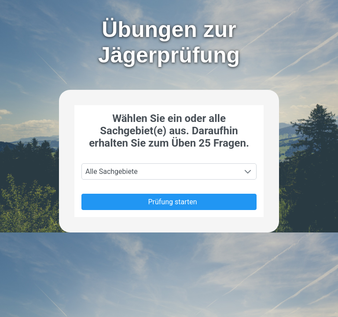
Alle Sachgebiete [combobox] (111, 171)
